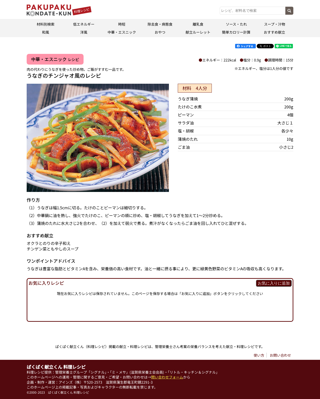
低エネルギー (83, 24)
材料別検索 (45, 24)
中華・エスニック (122, 32)
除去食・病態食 (160, 24)
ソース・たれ (236, 24)
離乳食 (198, 24)
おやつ (160, 32)
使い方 (259, 355)
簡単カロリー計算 (236, 32)
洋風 (83, 32)
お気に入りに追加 (274, 283)
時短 (121, 24)
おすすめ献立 (274, 32)
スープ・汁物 (274, 24)
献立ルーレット (198, 32)
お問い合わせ (280, 355)
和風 (45, 32)
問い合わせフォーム (167, 377)
